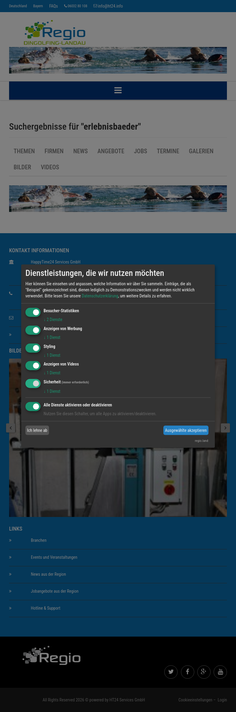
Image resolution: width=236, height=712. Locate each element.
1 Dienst (52, 337)
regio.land (201, 441)
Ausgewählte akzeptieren (186, 430)
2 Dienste (53, 319)
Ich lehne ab (37, 430)
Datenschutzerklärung (100, 295)
